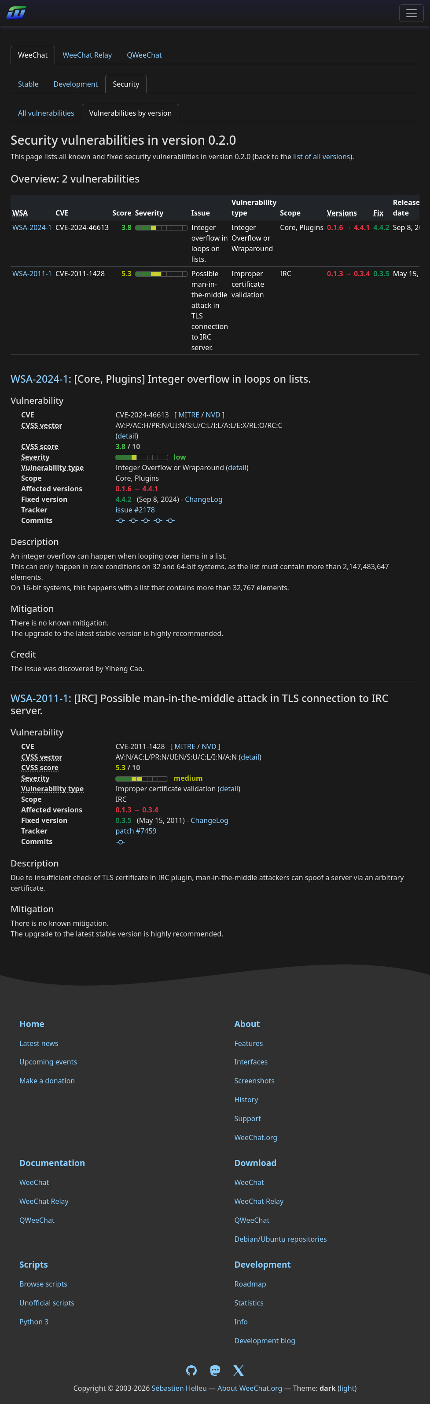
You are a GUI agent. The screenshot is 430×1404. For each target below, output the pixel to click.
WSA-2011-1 (32, 273)
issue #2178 (134, 510)
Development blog (265, 1341)
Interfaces (251, 1062)
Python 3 (33, 1322)
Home (31, 1024)
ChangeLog (204, 499)
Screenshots (255, 1081)
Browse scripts (43, 1284)
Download (256, 1163)
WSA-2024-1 (32, 227)
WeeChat (33, 55)
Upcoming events (48, 1062)
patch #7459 (135, 831)
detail (127, 436)
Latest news (39, 1043)
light (347, 1388)
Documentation (52, 1163)
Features (249, 1043)
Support (248, 1118)
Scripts (33, 1264)
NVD (213, 415)
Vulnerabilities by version (130, 113)
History (246, 1099)
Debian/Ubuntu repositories (281, 1239)
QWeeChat (144, 55)
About (247, 1024)
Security (126, 84)
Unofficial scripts (46, 1303)
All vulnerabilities (46, 113)
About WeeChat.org (249, 1388)
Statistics (249, 1303)
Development (76, 84)
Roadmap (250, 1284)
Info (241, 1322)
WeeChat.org (256, 1137)
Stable (28, 84)
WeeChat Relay (87, 55)
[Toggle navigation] (411, 13)
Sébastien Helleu (179, 1388)
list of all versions (321, 156)
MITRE (188, 415)
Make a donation (47, 1081)
